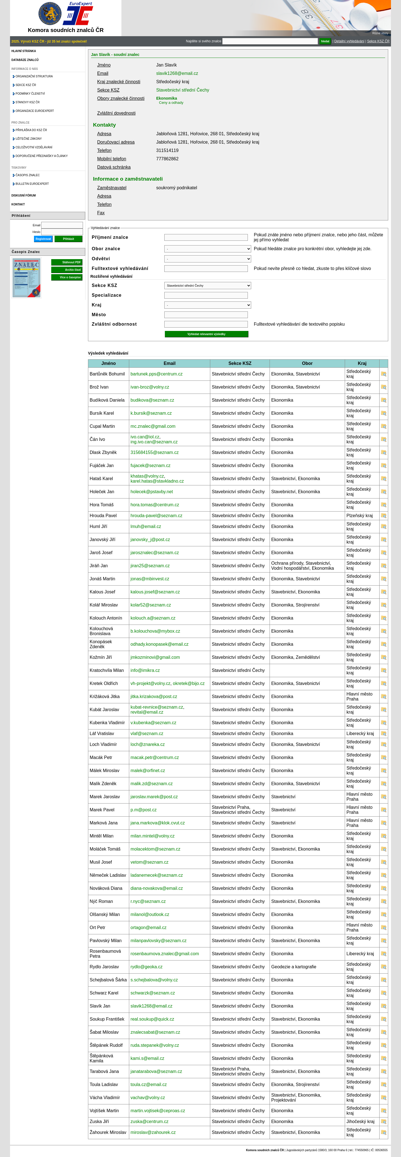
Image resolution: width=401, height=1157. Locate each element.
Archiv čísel (73, 269)
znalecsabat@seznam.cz (155, 1032)
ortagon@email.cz (149, 927)
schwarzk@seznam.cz (153, 993)
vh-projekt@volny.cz (150, 683)
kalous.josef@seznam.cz (155, 591)
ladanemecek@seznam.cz (157, 875)
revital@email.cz (147, 712)
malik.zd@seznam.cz (152, 783)
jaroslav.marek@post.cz (154, 796)
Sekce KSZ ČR (378, 41)
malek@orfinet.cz (148, 770)
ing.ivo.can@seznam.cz (154, 441)
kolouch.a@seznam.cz (153, 618)
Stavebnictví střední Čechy (182, 90)
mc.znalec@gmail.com (153, 426)
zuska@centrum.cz (149, 1121)
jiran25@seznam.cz (150, 565)
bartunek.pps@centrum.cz (157, 374)
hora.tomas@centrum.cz (155, 504)
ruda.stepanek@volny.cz (155, 1045)
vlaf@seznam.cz (147, 733)
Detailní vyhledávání (349, 41)
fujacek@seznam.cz (150, 465)
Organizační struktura (34, 76)
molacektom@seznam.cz (155, 849)
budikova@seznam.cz (152, 400)
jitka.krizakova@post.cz (154, 696)
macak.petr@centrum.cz (155, 757)
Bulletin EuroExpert (32, 183)
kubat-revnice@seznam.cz (157, 707)
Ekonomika (166, 98)
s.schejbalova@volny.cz (154, 979)
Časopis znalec (28, 175)
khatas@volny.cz (147, 476)
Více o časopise (70, 277)
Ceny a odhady (171, 102)
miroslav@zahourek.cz (153, 1132)
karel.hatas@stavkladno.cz (157, 481)
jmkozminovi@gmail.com (155, 657)
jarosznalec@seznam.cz (155, 552)
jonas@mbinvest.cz (150, 578)
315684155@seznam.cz (155, 452)
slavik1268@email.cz (177, 73)
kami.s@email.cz (147, 1058)
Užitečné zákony (29, 138)
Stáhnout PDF (71, 262)
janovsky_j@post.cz (150, 539)
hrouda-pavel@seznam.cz (156, 515)
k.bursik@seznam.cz (151, 413)
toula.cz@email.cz (149, 1084)
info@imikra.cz (145, 670)
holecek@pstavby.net (152, 491)
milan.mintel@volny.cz (153, 836)
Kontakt (18, 204)
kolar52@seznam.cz (151, 605)
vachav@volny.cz (148, 1097)
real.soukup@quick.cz (152, 1019)
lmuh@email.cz (146, 526)
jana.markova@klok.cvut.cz (158, 823)
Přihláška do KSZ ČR (31, 130)
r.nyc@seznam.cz (148, 901)
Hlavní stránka (23, 51)
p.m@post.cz (144, 809)
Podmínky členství (30, 93)
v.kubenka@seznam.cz (153, 722)
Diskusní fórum (23, 195)
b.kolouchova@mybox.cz (155, 631)
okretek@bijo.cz (189, 683)
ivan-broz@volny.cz (150, 387)
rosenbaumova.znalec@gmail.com (165, 953)
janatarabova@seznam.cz (156, 1071)
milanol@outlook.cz (150, 914)
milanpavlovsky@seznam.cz (159, 940)
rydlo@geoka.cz (147, 966)
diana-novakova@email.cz (157, 888)
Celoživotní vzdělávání (34, 147)
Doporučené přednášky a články (42, 156)
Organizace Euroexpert (35, 110)
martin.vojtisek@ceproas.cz (158, 1110)
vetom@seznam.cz (149, 862)
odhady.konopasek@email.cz (160, 644)
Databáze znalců (24, 60)
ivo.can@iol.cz (145, 436)
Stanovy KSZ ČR (28, 102)
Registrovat (43, 238)
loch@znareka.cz (148, 744)
